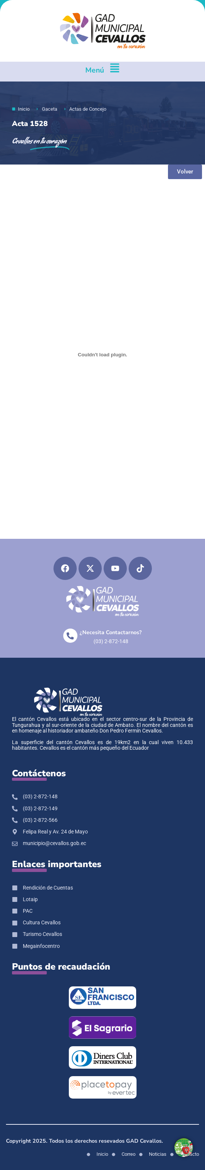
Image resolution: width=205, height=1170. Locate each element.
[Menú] (115, 71)
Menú (94, 70)
